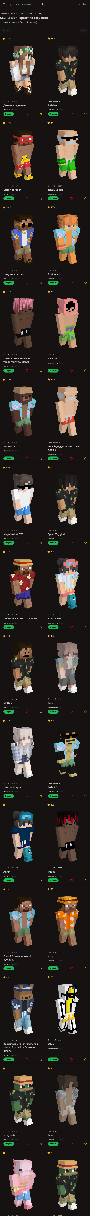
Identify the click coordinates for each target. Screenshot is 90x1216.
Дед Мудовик (56, 189)
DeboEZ (52, 787)
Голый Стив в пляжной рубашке (17, 957)
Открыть (8, 114)
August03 (9, 446)
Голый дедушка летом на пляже (63, 448)
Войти (82, 4)
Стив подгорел (12, 189)
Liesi (50, 703)
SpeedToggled (56, 534)
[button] (4, 4)
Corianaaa (54, 274)
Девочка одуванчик (15, 105)
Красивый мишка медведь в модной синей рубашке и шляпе (21, 1047)
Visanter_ (53, 358)
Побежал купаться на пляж (20, 618)
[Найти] (42, 4)
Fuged (51, 871)
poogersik (9, 1135)
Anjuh (6, 871)
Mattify (7, 703)
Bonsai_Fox (54, 618)
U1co (51, 1044)
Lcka (50, 1135)
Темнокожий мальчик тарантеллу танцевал (17, 360)
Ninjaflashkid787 (13, 534)
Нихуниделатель (13, 274)
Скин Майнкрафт (10, 101)
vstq (50, 956)
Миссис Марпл (12, 787)
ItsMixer (53, 105)
